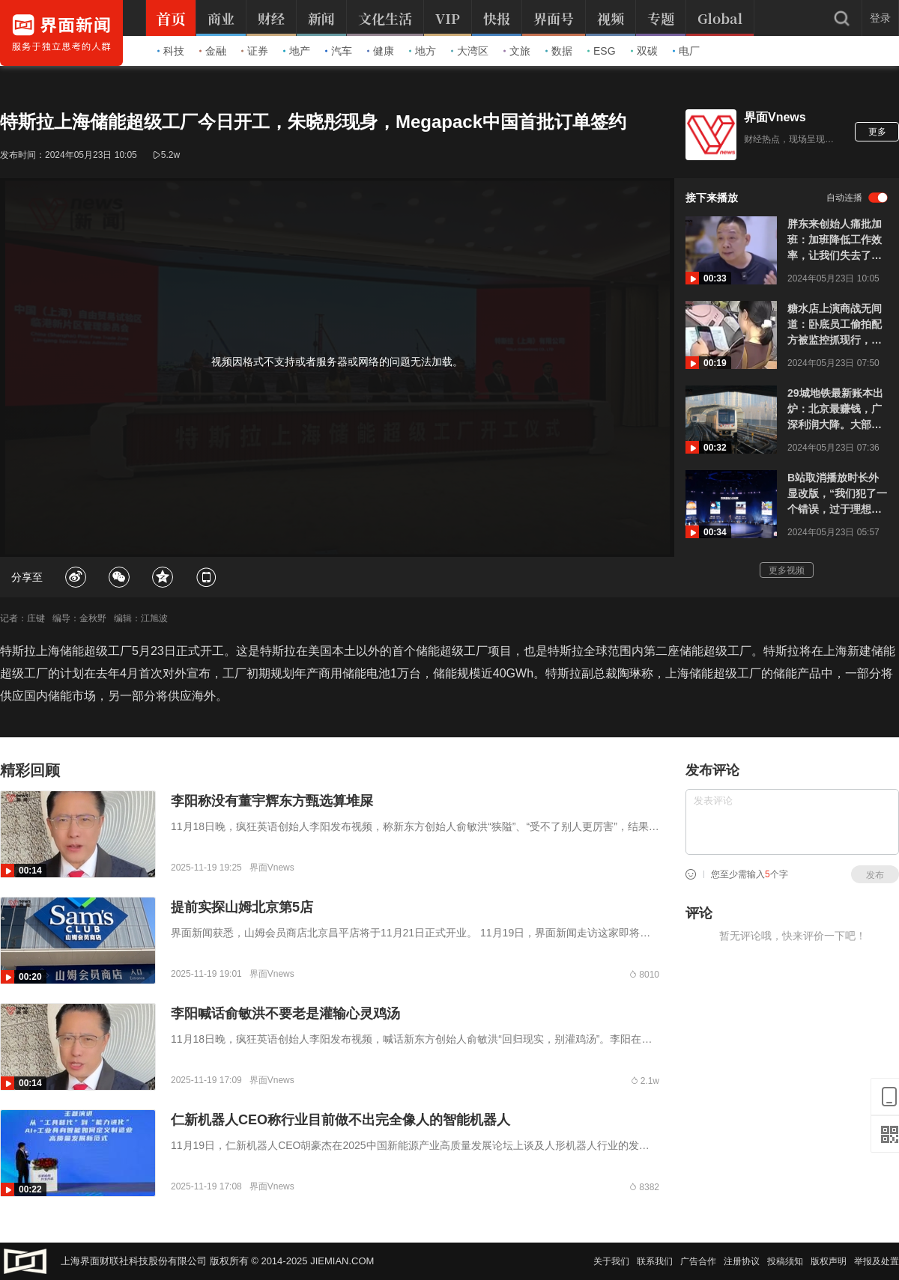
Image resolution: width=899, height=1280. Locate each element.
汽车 (338, 51)
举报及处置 (876, 1261)
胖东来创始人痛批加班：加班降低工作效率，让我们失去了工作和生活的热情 (834, 240)
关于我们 (611, 1261)
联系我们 (655, 1261)
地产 (296, 51)
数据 (558, 51)
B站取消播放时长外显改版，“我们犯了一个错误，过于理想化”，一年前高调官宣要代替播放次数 (837, 494)
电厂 (686, 51)
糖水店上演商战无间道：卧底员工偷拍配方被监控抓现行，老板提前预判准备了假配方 (834, 325)
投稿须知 (785, 1261)
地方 (422, 51)
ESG (601, 51)
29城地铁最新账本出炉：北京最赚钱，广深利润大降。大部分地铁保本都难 (835, 410)
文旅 (516, 51)
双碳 (644, 51)
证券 (254, 51)
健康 (380, 51)
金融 (212, 51)
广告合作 (698, 1261)
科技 (170, 51)
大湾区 (469, 51)
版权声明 (829, 1261)
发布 (875, 875)
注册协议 (742, 1261)
